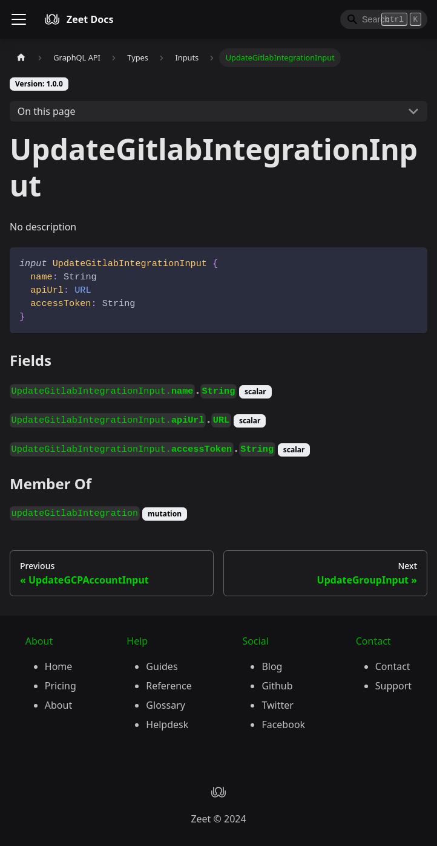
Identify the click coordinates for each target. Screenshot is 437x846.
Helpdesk (167, 724)
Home (59, 666)
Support (393, 685)
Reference (168, 685)
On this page (47, 111)
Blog (271, 666)
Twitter (277, 705)
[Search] (383, 19)
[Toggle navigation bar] (19, 19)
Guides (161, 666)
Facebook (283, 724)
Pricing (60, 685)
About (58, 705)
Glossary (165, 705)
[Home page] (21, 57)
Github (276, 685)
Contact (392, 666)
